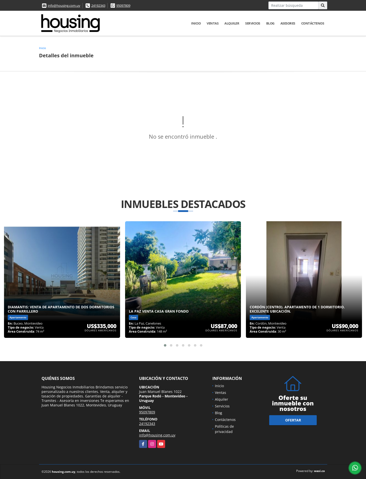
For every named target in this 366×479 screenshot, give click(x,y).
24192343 (98, 5)
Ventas (212, 23)
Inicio (196, 23)
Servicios (252, 23)
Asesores (287, 23)
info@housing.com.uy (64, 5)
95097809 (123, 5)
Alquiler (231, 23)
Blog (270, 23)
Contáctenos (312, 23)
